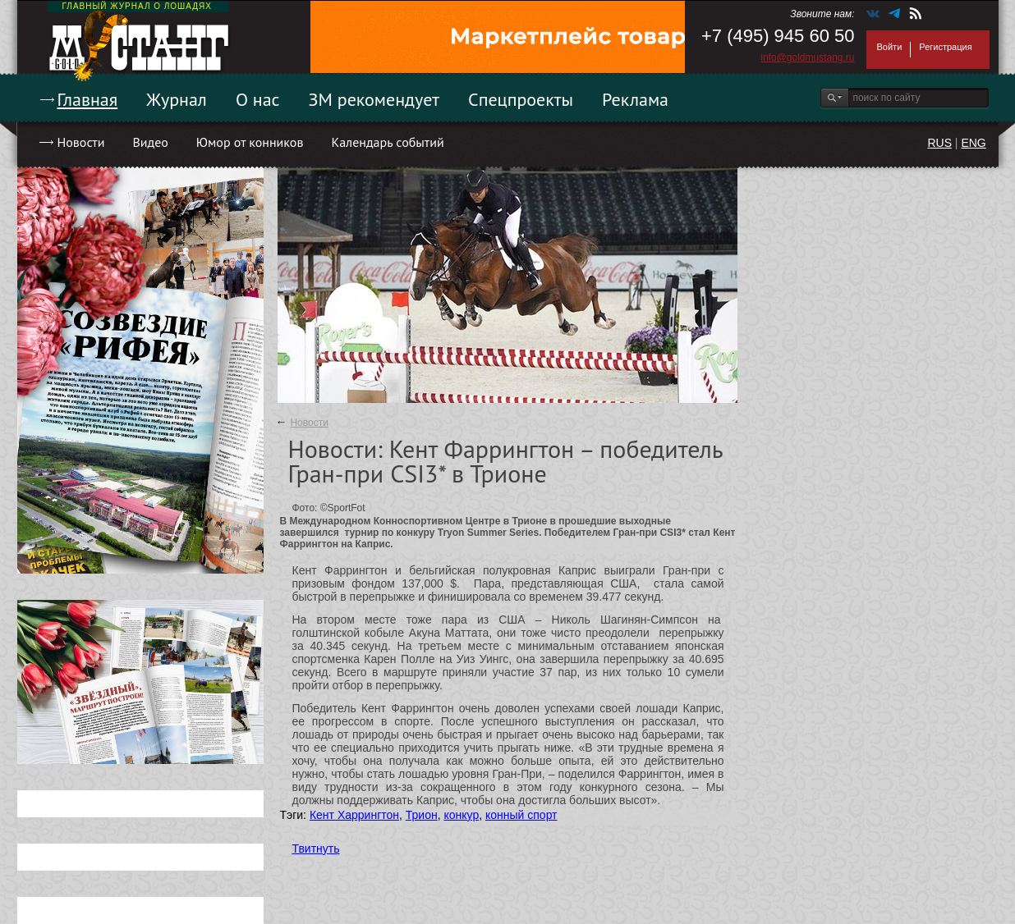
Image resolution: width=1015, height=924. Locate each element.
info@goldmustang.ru (807, 57)
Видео (150, 142)
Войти (889, 47)
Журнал (176, 99)
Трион (422, 814)
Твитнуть (316, 848)
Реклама (635, 99)
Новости (81, 142)
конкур (461, 814)
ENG (973, 142)
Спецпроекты (520, 99)
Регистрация (945, 47)
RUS (939, 142)
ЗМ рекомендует (374, 99)
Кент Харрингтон (354, 814)
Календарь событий (387, 142)
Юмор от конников (250, 142)
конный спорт (521, 814)
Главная (87, 99)
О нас (258, 99)
